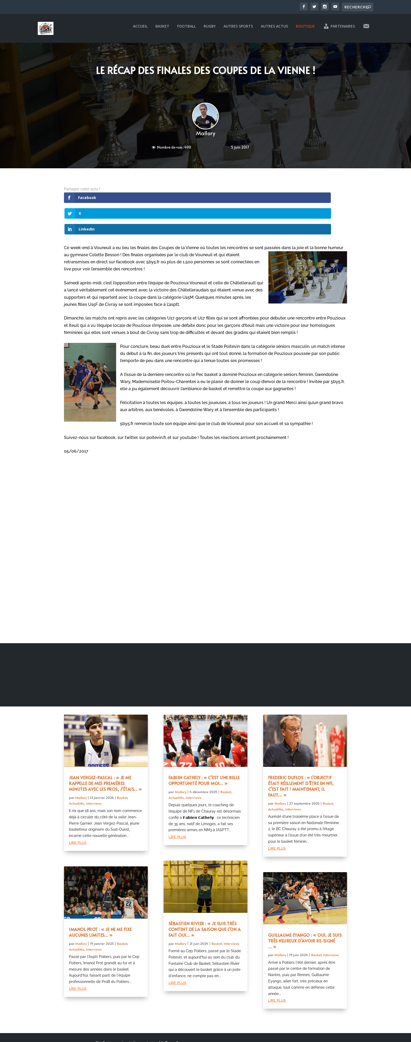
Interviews (94, 775)
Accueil (140, 30)
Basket (162, 30)
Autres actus (274, 30)
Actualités (76, 775)
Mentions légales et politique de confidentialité (137, 1029)
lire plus (77, 814)
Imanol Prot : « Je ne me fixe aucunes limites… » (100, 904)
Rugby (210, 30)
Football (186, 30)
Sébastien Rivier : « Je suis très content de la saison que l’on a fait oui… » (205, 901)
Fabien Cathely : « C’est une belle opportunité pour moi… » (204, 752)
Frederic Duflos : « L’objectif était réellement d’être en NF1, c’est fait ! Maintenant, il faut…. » (301, 758)
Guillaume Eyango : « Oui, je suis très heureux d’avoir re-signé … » (305, 912)
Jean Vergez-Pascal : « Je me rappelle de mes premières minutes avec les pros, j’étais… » (105, 755)
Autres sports (238, 30)
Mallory (205, 136)
